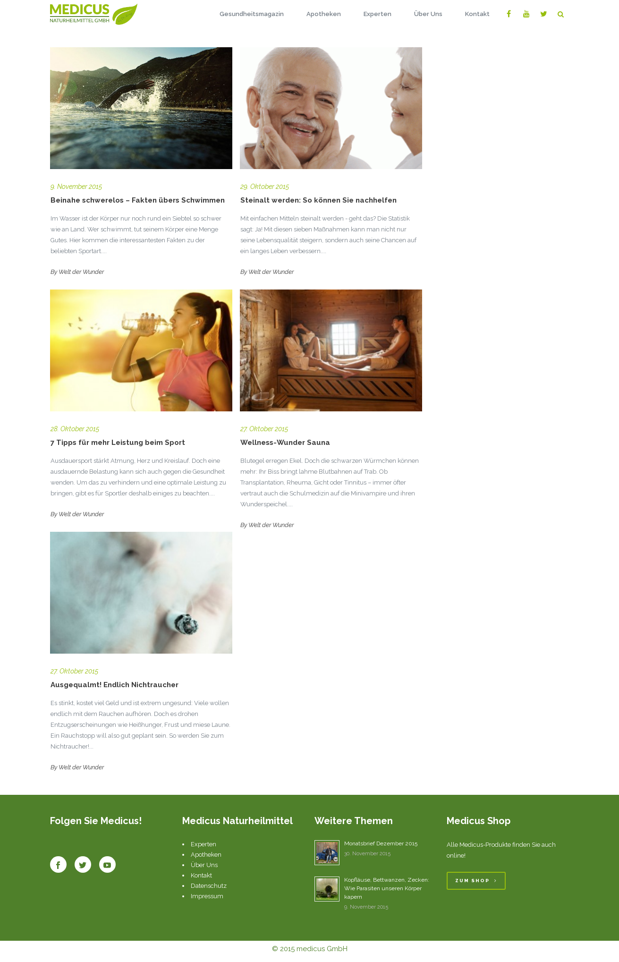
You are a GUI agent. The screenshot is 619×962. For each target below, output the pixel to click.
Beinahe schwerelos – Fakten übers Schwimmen (138, 200)
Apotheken (206, 854)
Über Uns (204, 864)
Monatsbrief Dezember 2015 (380, 843)
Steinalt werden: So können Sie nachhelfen (318, 200)
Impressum (207, 896)
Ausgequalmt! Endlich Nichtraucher (114, 685)
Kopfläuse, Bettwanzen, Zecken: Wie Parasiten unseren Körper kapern (386, 888)
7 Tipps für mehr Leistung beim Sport (118, 442)
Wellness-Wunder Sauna (285, 442)
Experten (203, 844)
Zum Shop (476, 880)
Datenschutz (209, 885)
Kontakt (201, 875)
